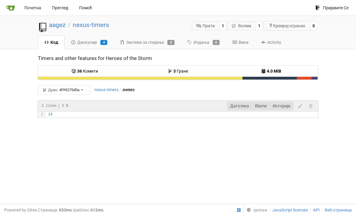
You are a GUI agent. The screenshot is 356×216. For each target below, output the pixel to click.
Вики (240, 42)
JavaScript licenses (290, 210)
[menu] (255, 210)
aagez (57, 24)
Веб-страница (338, 210)
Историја (282, 106)
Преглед (60, 7)
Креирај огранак (287, 25)
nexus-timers (91, 24)
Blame (261, 106)
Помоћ (85, 7)
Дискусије (89, 42)
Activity (271, 42)
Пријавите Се (332, 7)
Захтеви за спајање (147, 42)
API (316, 210)
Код (51, 42)
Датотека (239, 106)
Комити (85, 71)
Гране (178, 71)
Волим (241, 25)
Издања (203, 42)
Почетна (32, 7)
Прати (205, 25)
